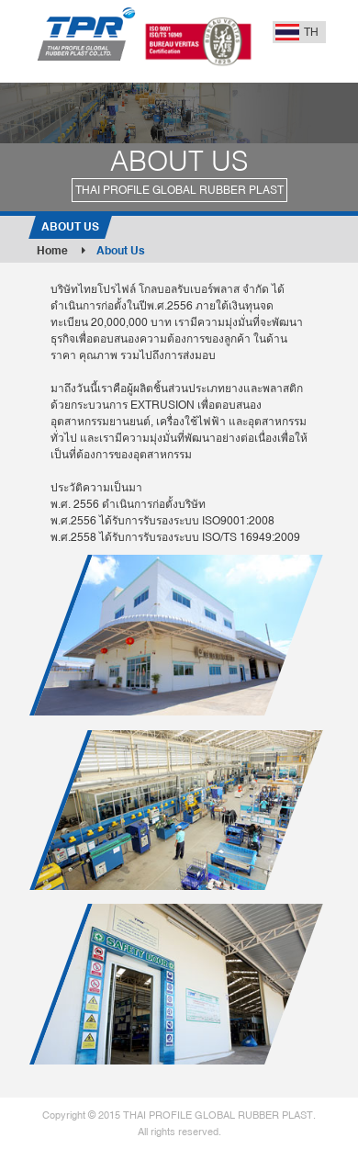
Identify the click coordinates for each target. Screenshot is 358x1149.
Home (61, 250)
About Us (120, 250)
